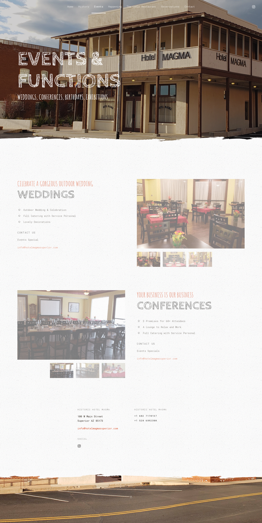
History (83, 6)
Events (98, 6)
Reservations (170, 6)
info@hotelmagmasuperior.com (98, 428)
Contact (189, 6)
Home (70, 6)
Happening (114, 6)
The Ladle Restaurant (141, 6)
